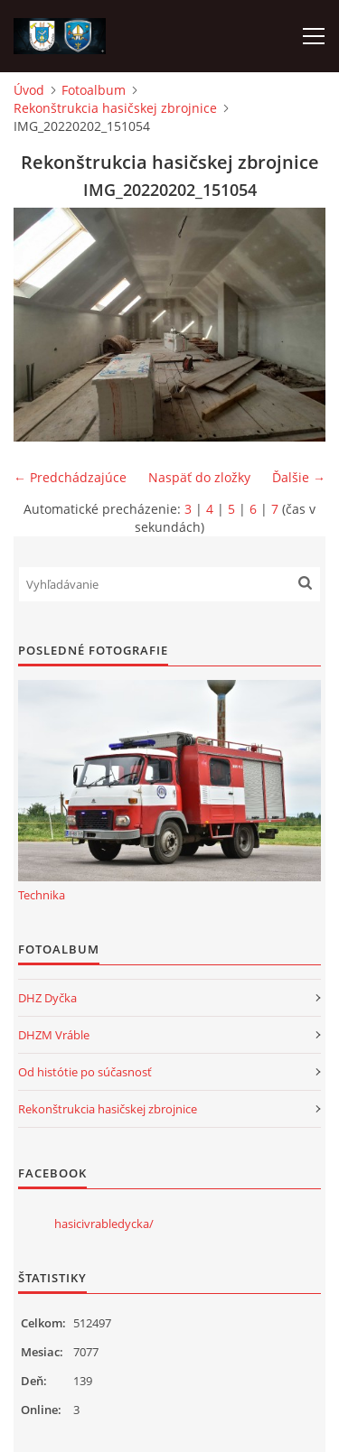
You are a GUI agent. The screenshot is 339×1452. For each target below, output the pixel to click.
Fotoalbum (93, 89)
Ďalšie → (298, 477)
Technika (41, 895)
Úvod (29, 89)
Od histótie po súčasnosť (85, 1072)
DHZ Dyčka (47, 998)
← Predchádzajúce (70, 477)
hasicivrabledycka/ (104, 1223)
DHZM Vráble (53, 1035)
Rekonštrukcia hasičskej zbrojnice (115, 107)
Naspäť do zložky (199, 477)
